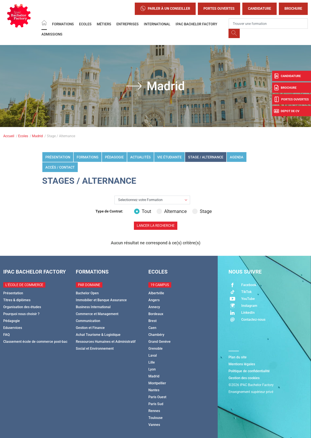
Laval (152, 355)
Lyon (152, 369)
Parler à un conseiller (165, 9)
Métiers (104, 24)
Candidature (259, 8)
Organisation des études (22, 307)
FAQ (6, 335)
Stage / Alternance (205, 157)
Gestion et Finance (90, 328)
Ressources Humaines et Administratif (106, 342)
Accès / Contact (60, 167)
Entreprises (127, 24)
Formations (63, 24)
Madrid (37, 136)
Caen (152, 328)
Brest (152, 321)
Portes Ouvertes (219, 8)
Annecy (154, 307)
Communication (88, 321)
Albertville (156, 293)
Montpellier (157, 383)
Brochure (293, 8)
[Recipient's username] (268, 23)
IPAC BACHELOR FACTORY (196, 24)
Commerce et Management (97, 314)
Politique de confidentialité (249, 371)
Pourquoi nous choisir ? (21, 314)
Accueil (8, 136)
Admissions (51, 34)
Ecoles (85, 24)
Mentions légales (241, 364)
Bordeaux (155, 314)
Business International (93, 307)
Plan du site (237, 357)
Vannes (154, 425)
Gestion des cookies (244, 378)
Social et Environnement (95, 348)
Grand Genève (159, 342)
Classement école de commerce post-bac (35, 342)
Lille (151, 362)
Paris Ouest (157, 397)
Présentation (57, 157)
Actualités (140, 157)
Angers (154, 300)
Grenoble (155, 348)
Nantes (153, 390)
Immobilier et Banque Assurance (101, 300)
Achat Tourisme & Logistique (98, 335)
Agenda (236, 157)
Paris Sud (155, 404)
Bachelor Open (87, 293)
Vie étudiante (169, 157)
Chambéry (156, 335)
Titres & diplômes (16, 300)
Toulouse (155, 418)
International (157, 24)
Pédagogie (114, 157)
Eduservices (12, 328)
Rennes (154, 411)
